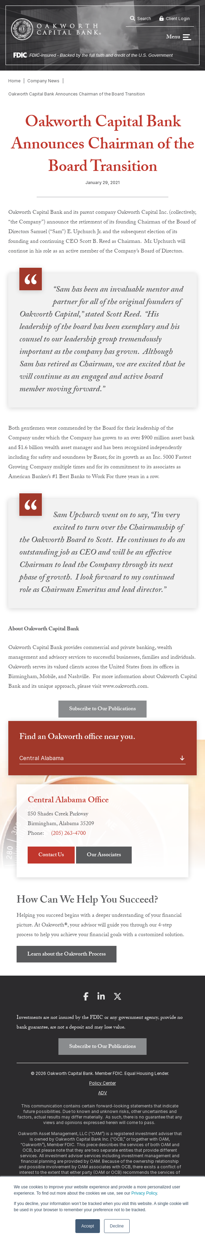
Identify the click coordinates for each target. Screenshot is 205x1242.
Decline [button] (117, 1226)
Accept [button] (87, 1226)
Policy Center (102, 1083)
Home (14, 81)
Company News (43, 81)
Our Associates (104, 856)
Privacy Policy (144, 1193)
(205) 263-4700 (68, 834)
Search (140, 18)
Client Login (174, 18)
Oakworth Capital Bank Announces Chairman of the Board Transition (76, 94)
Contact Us (51, 856)
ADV (102, 1093)
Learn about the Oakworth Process (66, 955)
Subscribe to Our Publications (102, 710)
